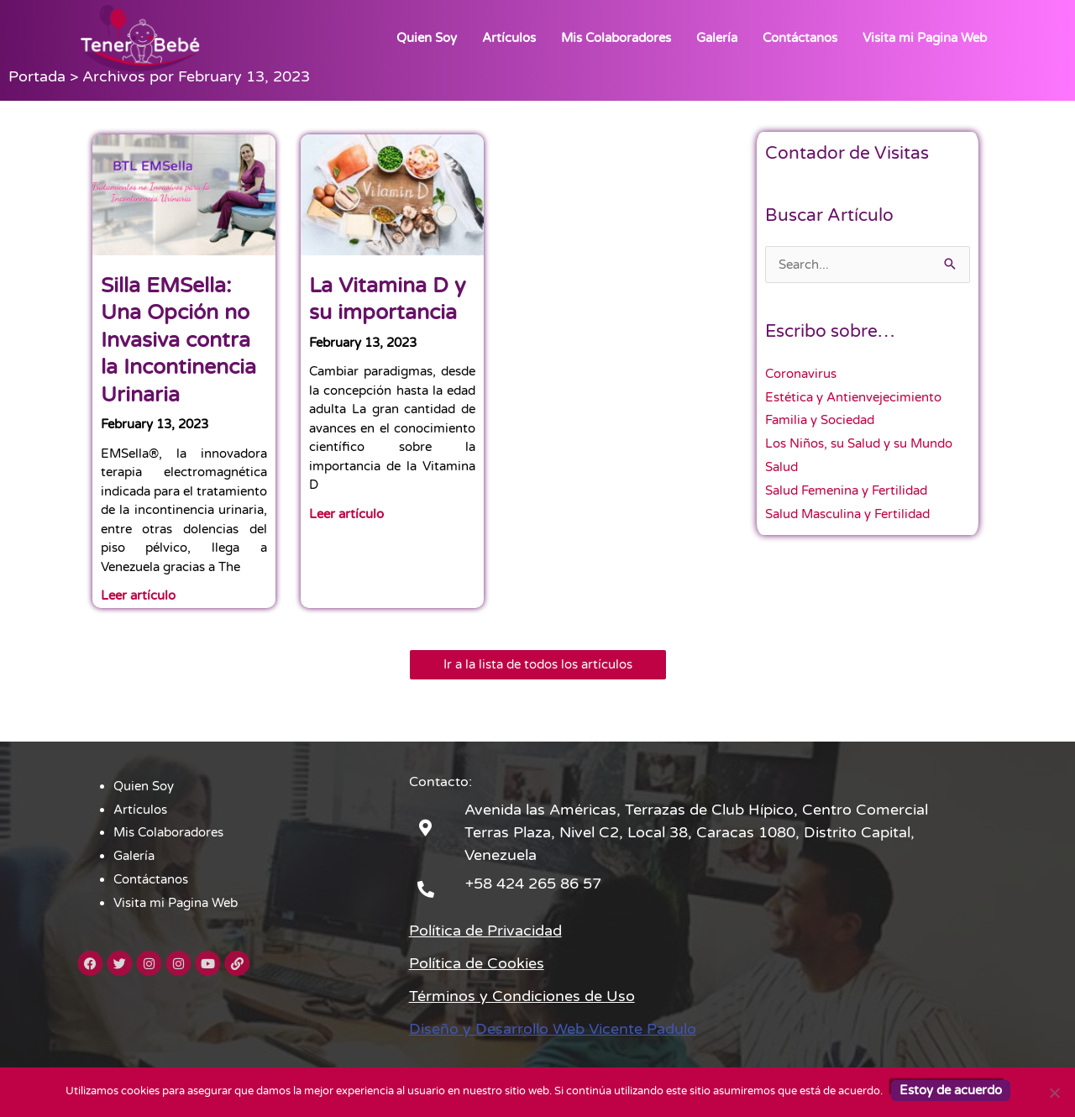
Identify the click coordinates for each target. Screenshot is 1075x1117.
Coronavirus (800, 373)
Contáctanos (800, 37)
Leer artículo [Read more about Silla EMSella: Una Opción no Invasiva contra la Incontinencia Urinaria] (138, 595)
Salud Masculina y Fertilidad (847, 514)
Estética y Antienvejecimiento (853, 397)
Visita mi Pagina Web (925, 37)
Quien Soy (426, 37)
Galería (716, 37)
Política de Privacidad (485, 930)
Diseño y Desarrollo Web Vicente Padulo (552, 1029)
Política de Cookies (476, 963)
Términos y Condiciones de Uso (522, 996)
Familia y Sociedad (819, 419)
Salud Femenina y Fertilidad (846, 490)
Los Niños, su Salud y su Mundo (858, 443)
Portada (37, 76)
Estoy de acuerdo (950, 1090)
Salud (781, 467)
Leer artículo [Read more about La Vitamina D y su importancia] (346, 514)
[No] (1054, 1092)
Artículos (509, 37)
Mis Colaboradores (616, 37)
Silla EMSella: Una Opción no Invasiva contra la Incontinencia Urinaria (178, 340)
